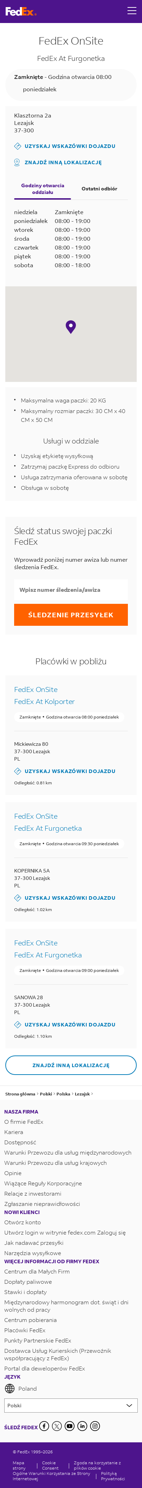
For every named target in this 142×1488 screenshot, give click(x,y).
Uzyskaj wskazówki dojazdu (65, 146)
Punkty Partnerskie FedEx (37, 1340)
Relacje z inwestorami (32, 1193)
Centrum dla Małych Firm (37, 1271)
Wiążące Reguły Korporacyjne (43, 1183)
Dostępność (20, 1142)
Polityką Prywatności (113, 1476)
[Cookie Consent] (53, 1465)
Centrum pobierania (30, 1319)
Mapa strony (19, 1465)
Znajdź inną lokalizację (58, 162)
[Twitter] (57, 1426)
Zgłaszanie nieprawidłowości (42, 1203)
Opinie (13, 1173)
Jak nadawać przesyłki (34, 1242)
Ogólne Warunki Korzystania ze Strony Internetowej (51, 1476)
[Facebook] (44, 1426)
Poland (20, 1388)
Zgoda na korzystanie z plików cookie (97, 1465)
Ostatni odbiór (99, 188)
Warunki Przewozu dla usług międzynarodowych (67, 1152)
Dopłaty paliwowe (28, 1281)
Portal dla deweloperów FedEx (44, 1368)
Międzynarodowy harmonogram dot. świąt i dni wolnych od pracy (66, 1305)
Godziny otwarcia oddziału (42, 188)
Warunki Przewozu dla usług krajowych (55, 1162)
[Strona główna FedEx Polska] (21, 11)
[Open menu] (132, 11)
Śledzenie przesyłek (71, 614)
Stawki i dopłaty (25, 1291)
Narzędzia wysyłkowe (32, 1253)
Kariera (13, 1131)
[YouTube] (70, 1426)
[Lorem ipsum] (71, 1405)
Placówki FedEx (25, 1330)
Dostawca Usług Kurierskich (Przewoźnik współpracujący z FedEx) (57, 1354)
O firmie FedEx (23, 1121)
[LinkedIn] (82, 1426)
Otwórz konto (22, 1222)
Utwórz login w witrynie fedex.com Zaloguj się (65, 1232)
